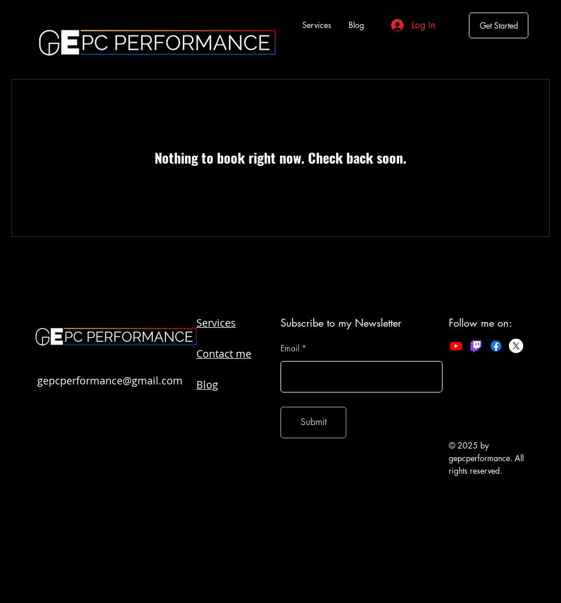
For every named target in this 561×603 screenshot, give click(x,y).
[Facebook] (496, 346)
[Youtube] (456, 346)
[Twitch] (476, 346)
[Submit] (313, 422)
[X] (516, 346)
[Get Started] (498, 25)
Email (289, 348)
